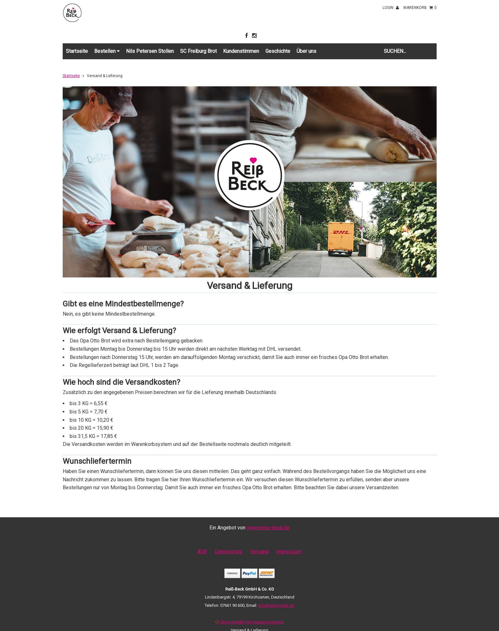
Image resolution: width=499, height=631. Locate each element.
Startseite (77, 51)
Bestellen (107, 51)
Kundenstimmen (241, 51)
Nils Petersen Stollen (150, 51)
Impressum (289, 552)
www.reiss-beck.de (268, 528)
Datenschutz (228, 552)
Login (391, 7)
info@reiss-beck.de (276, 605)
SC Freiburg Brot (198, 51)
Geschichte (277, 51)
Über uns (306, 51)
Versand (259, 552)
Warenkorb (420, 7)
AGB (202, 552)
